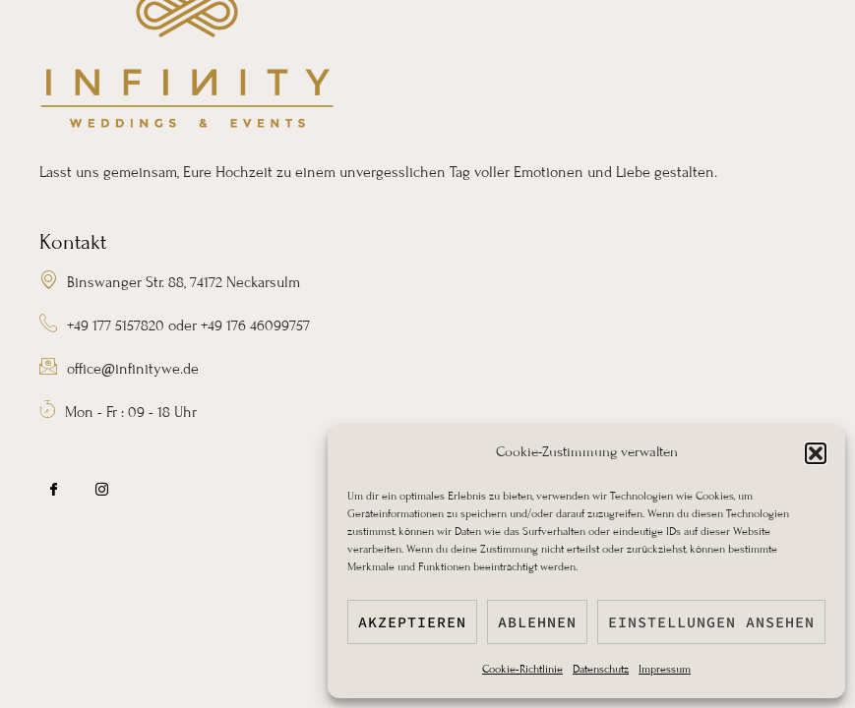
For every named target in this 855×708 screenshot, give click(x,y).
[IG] (102, 490)
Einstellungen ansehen (711, 622)
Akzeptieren (412, 622)
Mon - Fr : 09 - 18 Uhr (118, 412)
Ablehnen (537, 622)
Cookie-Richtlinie (522, 669)
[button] (815, 453)
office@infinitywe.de (119, 369)
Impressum (665, 669)
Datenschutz (601, 669)
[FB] (54, 490)
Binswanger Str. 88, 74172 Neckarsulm (169, 282)
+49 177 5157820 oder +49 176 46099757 (174, 326)
